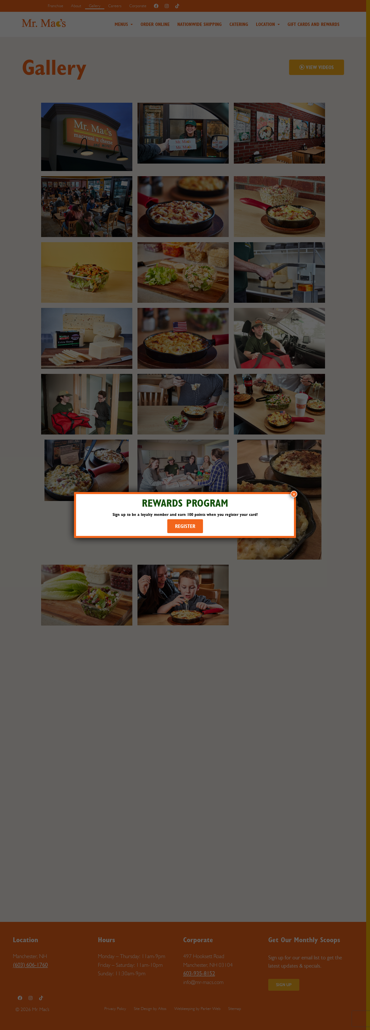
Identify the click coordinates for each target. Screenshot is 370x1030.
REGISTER (185, 526)
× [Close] (294, 494)
